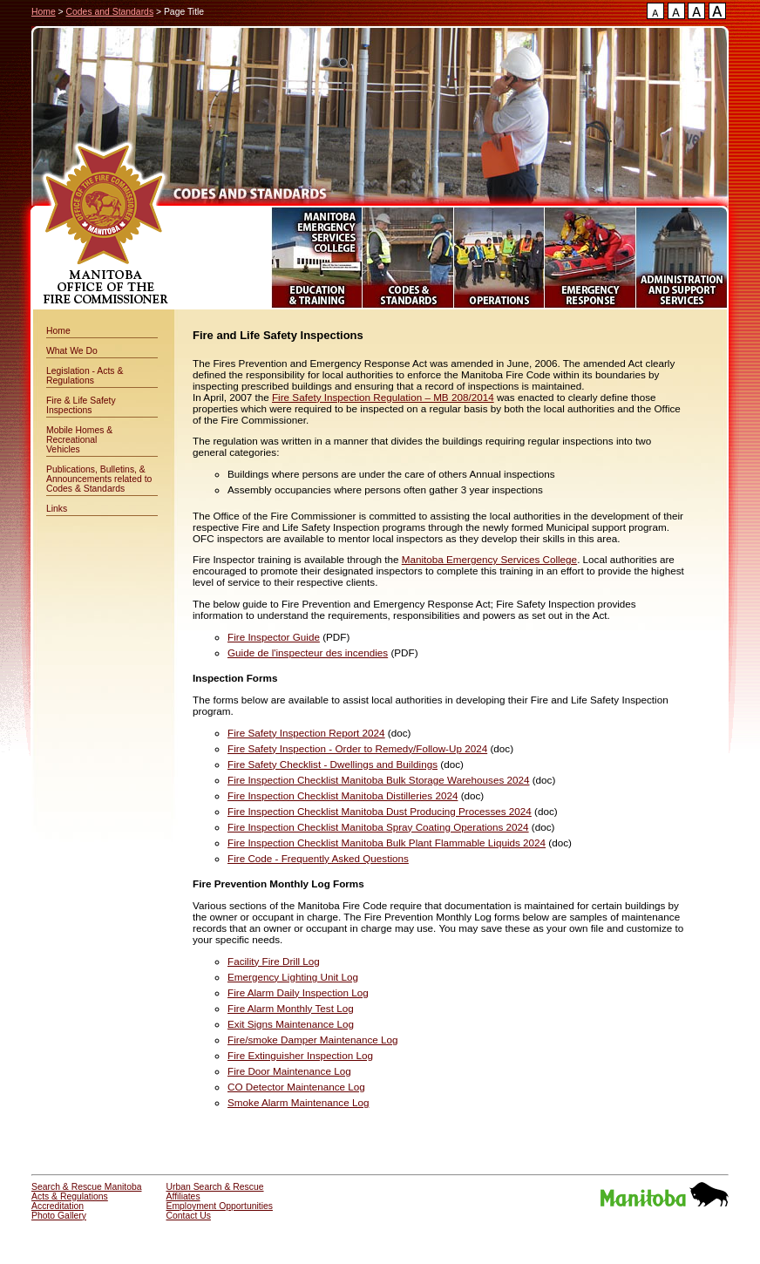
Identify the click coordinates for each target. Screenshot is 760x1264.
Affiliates (183, 1196)
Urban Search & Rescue (215, 1187)
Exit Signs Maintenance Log (290, 1024)
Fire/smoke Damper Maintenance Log (312, 1039)
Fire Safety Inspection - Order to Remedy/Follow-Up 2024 (357, 748)
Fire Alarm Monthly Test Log (290, 1008)
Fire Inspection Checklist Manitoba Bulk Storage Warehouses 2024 (378, 779)
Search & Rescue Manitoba (86, 1187)
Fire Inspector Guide (273, 636)
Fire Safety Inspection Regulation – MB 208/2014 (383, 397)
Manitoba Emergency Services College (489, 559)
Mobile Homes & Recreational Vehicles (79, 439)
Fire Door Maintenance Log (289, 1071)
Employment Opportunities (219, 1206)
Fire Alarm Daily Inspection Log (298, 992)
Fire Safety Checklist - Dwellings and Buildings (332, 764)
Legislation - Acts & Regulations (84, 375)
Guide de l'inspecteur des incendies (307, 652)
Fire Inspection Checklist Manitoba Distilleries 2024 (342, 795)
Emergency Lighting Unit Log (292, 976)
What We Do (72, 351)
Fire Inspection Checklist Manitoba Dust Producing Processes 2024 (379, 811)
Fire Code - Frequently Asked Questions (318, 858)
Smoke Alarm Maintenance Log (298, 1102)
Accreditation (57, 1206)
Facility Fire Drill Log (273, 961)
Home (43, 12)
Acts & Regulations (69, 1196)
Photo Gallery (58, 1215)
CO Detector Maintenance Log (296, 1086)
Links (56, 508)
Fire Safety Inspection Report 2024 (306, 732)
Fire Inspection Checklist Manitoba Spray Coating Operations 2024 (378, 826)
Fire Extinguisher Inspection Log (300, 1055)
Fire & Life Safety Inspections (81, 405)
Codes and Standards (110, 12)
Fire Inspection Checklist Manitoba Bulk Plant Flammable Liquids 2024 (386, 842)
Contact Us (188, 1215)
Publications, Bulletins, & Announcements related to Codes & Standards (99, 479)
